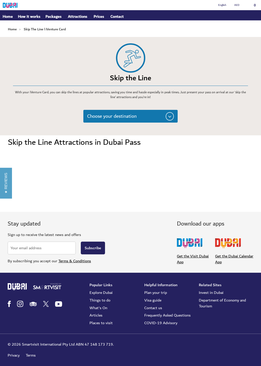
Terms (31, 355)
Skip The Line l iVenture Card (45, 29)
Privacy (14, 355)
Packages (53, 17)
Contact (117, 16)
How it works (29, 17)
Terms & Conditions (74, 261)
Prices (99, 16)
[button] (6, 182)
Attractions (77, 16)
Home (8, 16)
